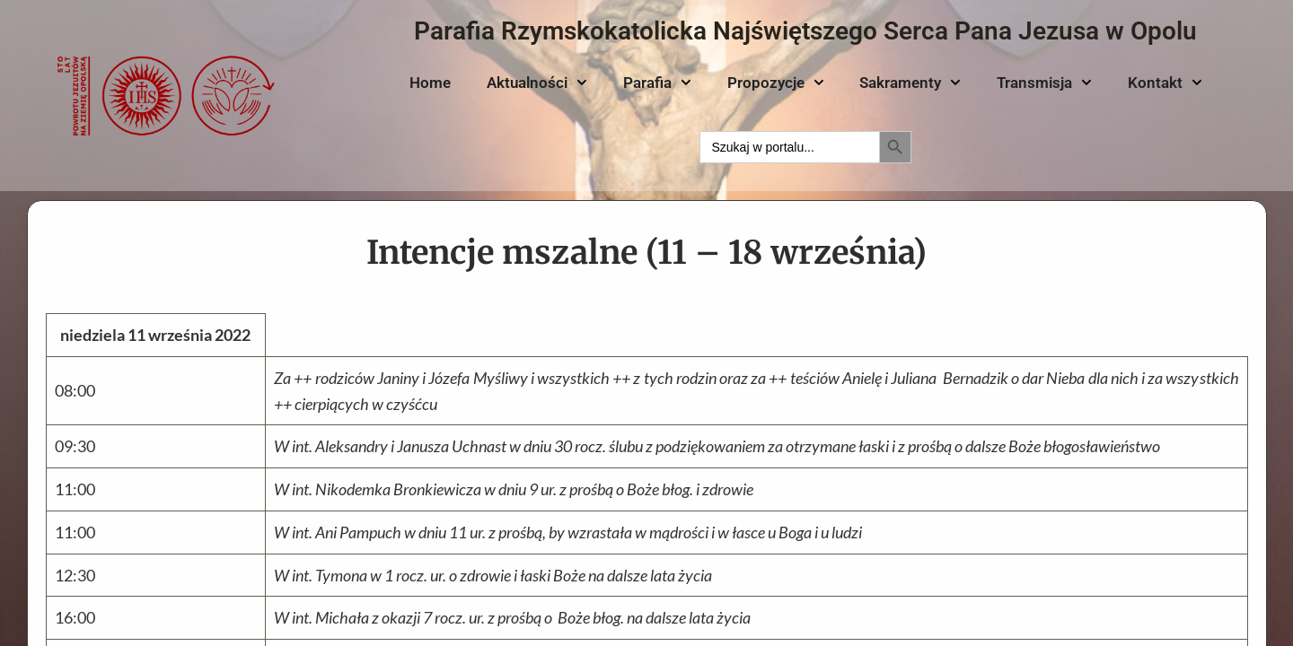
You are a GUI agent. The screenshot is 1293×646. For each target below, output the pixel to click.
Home (430, 83)
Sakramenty (910, 82)
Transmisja (1044, 82)
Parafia (657, 82)
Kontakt (1165, 82)
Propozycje (775, 82)
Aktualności (537, 82)
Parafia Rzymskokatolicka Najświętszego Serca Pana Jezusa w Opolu (805, 31)
